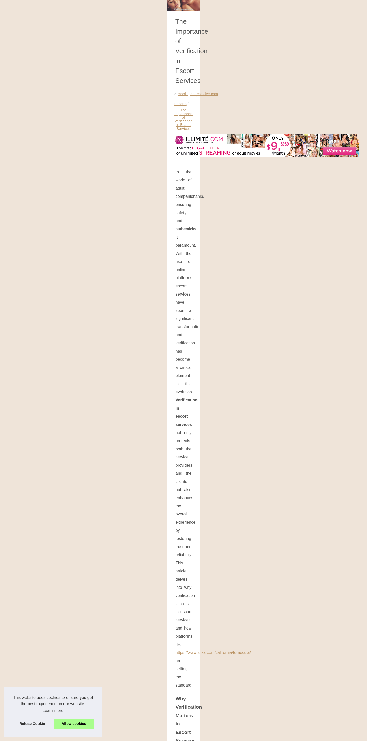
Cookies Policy (136, 735)
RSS (151, 735)
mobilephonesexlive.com (55, 154)
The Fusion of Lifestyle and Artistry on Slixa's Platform (214, 692)
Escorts (86, 154)
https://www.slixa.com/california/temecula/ (70, 230)
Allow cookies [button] (74, 724)
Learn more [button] (53, 710)
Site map (118, 735)
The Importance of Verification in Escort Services (136, 154)
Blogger (176, 735)
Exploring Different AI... (285, 307)
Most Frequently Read (284, 120)
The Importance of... (282, 341)
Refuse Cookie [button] (32, 724)
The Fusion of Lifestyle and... (289, 330)
